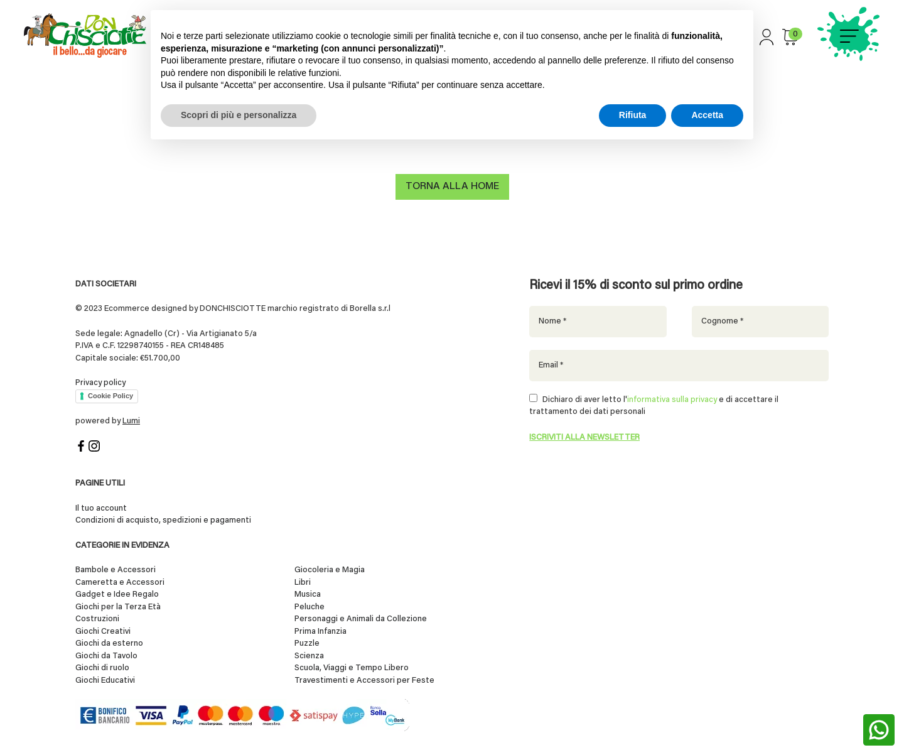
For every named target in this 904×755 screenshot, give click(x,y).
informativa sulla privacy (672, 398)
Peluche (309, 606)
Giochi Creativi (103, 630)
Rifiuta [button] (633, 115)
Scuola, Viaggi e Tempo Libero (351, 667)
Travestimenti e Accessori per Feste (364, 679)
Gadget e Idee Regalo (117, 593)
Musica (307, 593)
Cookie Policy (110, 394)
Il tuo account (101, 507)
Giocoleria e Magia (329, 569)
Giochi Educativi (105, 679)
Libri (302, 581)
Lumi (131, 420)
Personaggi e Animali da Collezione (360, 618)
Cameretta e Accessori (119, 581)
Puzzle (307, 642)
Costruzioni (97, 618)
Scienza (309, 655)
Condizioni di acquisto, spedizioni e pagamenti (163, 519)
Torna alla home (452, 188)
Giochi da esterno (109, 642)
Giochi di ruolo (102, 667)
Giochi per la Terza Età (118, 606)
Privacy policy (100, 382)
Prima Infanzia (320, 630)
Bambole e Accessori (115, 569)
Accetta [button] (707, 115)
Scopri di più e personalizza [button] (238, 115)
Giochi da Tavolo (106, 655)
